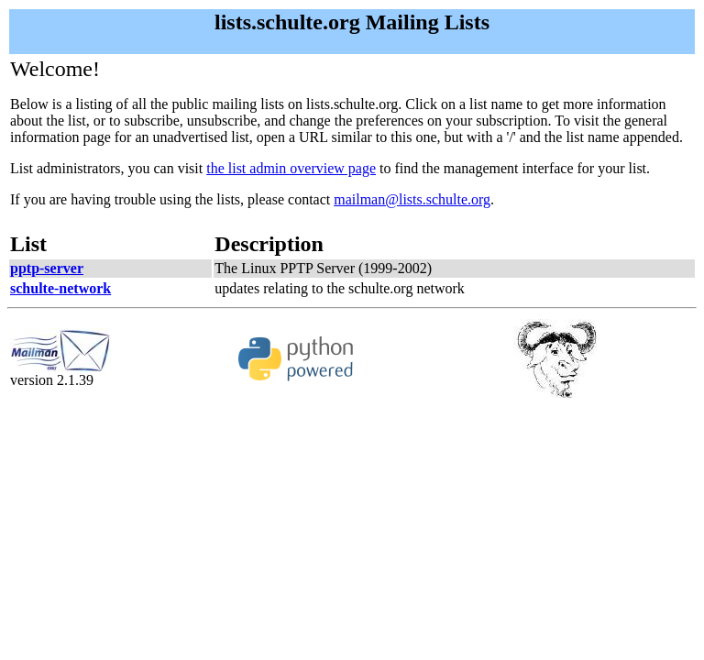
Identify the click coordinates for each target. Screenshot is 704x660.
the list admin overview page (291, 168)
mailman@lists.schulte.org (412, 199)
